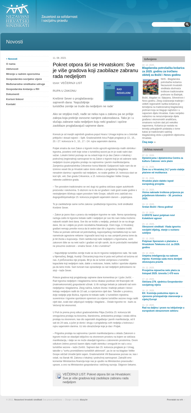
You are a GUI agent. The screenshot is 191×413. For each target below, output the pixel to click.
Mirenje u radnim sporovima (23, 74)
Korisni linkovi (15, 99)
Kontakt (11, 104)
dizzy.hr (84, 399)
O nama (11, 63)
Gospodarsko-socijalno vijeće (24, 79)
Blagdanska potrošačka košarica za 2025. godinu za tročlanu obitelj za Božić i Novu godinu (163, 71)
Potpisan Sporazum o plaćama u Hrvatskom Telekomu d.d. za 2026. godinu (161, 244)
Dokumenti (12, 94)
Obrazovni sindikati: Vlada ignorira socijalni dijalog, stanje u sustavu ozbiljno (161, 229)
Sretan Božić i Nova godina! (157, 207)
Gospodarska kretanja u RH (22, 89)
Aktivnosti (12, 68)
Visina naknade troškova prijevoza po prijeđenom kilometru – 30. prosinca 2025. (163, 195)
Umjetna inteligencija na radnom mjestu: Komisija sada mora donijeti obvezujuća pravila (162, 258)
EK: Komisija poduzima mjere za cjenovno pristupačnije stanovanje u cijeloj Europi (162, 296)
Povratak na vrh (175, 399)
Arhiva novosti (153, 149)
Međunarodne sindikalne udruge (25, 84)
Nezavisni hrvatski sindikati (28, 399)
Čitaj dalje (147, 142)
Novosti (12, 58)
